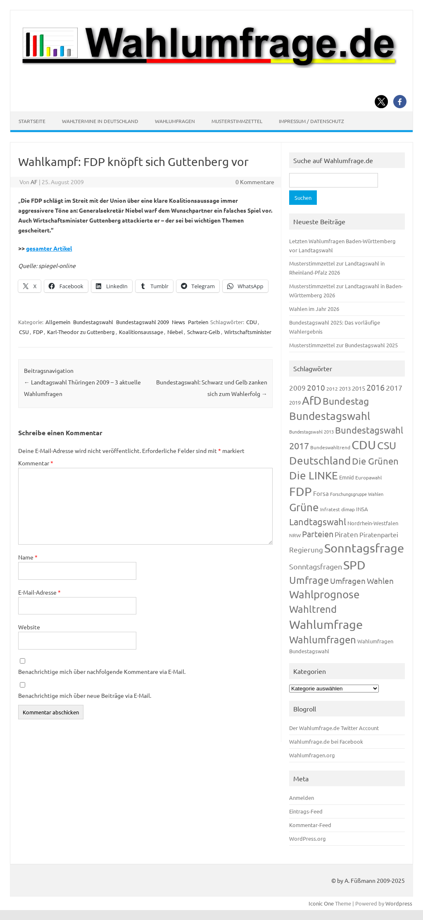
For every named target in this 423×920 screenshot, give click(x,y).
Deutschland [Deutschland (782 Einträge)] (320, 460)
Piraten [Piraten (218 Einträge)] (346, 534)
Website (29, 627)
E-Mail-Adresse (39, 592)
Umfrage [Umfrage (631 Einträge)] (309, 580)
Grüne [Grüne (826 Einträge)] (304, 507)
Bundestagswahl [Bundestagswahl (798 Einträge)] (329, 416)
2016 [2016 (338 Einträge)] (375, 387)
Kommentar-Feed (310, 824)
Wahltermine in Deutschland (100, 121)
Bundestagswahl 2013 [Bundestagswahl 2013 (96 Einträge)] (311, 431)
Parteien (198, 321)
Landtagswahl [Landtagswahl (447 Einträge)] (317, 521)
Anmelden (301, 797)
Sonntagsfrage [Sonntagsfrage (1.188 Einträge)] (364, 548)
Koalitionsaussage (141, 331)
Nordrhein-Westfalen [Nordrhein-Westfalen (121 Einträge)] (372, 522)
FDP (38, 331)
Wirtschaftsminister (247, 331)
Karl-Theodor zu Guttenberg (81, 331)
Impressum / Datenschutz (311, 121)
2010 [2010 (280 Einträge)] (316, 387)
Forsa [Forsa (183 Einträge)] (321, 493)
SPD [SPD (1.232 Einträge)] (354, 565)
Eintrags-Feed (306, 811)
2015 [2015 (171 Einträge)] (358, 388)
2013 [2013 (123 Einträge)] (345, 388)
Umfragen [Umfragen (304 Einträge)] (348, 581)
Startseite (32, 121)
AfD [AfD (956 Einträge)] (311, 400)
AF (34, 181)
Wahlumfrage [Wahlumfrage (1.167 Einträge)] (326, 624)
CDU (251, 321)
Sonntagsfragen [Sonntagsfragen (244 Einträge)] (315, 566)
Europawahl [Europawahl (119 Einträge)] (368, 477)
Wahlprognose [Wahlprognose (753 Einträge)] (324, 594)
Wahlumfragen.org (312, 755)
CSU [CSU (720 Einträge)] (386, 445)
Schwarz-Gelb (203, 331)
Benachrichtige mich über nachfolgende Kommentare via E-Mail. (101, 671)
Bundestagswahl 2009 (142, 321)
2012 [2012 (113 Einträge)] (332, 388)
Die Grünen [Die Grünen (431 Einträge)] (375, 460)
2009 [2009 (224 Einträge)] (297, 387)
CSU (24, 331)
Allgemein (57, 321)
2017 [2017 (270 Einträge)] (394, 387)
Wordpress (398, 903)
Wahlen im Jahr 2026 (314, 308)
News (178, 321)
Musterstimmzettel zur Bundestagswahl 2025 (343, 345)
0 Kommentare (254, 181)
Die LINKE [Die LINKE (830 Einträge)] (313, 475)
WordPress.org (307, 838)
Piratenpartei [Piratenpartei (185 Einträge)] (378, 534)
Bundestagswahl (93, 321)
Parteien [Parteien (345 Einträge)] (317, 534)
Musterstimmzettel (237, 121)
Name (28, 557)
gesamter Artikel (49, 248)
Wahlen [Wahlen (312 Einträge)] (380, 581)
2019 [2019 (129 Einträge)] (295, 402)
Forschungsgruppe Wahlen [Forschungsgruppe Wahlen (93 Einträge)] (356, 494)
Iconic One (321, 903)
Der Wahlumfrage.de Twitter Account (334, 727)
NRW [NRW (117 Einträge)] (295, 535)
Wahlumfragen (175, 121)
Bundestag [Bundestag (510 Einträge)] (346, 401)
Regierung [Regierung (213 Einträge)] (306, 549)
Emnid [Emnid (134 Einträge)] (346, 477)
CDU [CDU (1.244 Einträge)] (364, 445)
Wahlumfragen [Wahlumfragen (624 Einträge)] (322, 639)
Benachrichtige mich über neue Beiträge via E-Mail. (84, 695)
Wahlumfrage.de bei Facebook (326, 741)
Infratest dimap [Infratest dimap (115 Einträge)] (337, 509)
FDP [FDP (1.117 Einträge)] (300, 491)
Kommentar (35, 463)
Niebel (175, 331)
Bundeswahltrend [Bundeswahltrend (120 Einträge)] (330, 447)
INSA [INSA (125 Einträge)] (362, 508)
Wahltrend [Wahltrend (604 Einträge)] (313, 609)
